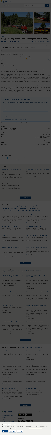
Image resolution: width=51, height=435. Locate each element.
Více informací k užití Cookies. (35, 428)
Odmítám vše (12, 431)
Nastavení (20, 431)
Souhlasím (5, 431)
